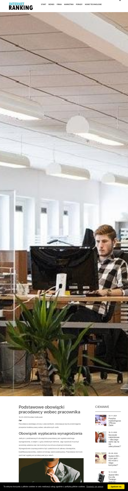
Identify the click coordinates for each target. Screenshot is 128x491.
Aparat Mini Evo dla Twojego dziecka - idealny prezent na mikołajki (114, 482)
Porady (79, 4)
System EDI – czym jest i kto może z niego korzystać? (114, 460)
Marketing (69, 4)
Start (43, 4)
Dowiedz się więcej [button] (95, 487)
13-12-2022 (113, 472)
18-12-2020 (113, 432)
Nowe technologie (93, 4)
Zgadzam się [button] (116, 487)
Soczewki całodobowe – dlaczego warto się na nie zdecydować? (115, 440)
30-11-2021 (113, 416)
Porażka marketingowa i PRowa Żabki (115, 421)
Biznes (51, 4)
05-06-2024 (113, 453)
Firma (59, 4)
